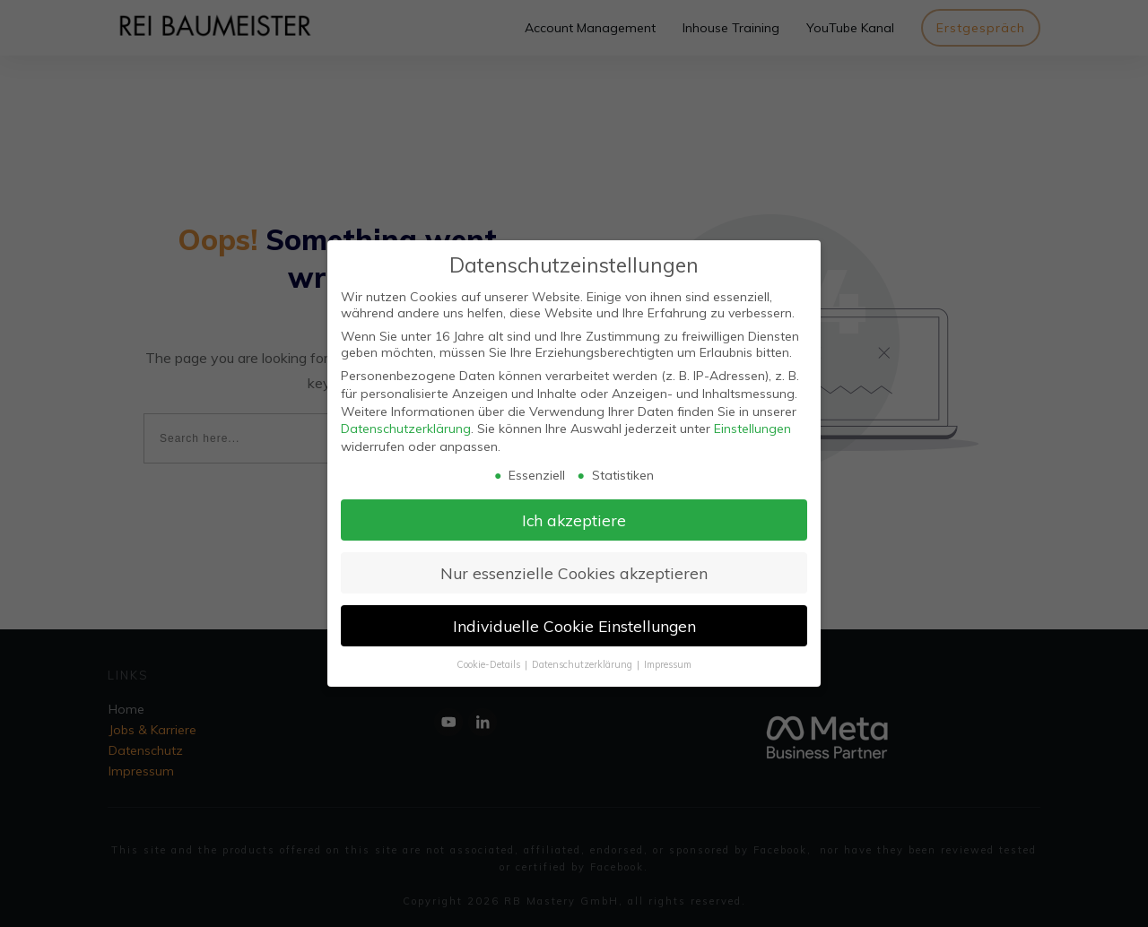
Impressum (667, 664)
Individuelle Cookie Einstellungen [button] (574, 626)
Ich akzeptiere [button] (574, 520)
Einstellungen (752, 428)
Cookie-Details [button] (490, 664)
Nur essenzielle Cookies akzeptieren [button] (574, 573)
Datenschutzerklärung (406, 428)
